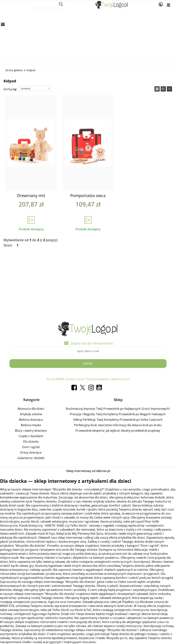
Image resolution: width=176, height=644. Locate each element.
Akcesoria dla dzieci (30, 409)
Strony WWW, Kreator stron (65, 379)
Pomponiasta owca (87, 195)
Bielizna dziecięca (31, 420)
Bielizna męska (31, 425)
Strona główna (14, 70)
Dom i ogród (31, 447)
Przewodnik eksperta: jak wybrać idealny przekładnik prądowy (117, 431)
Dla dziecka (31, 441)
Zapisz (88, 364)
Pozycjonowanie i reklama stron (108, 379)
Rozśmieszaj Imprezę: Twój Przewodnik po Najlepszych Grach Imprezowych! (118, 409)
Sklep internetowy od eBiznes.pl (88, 471)
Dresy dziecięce (31, 452)
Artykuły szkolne (31, 414)
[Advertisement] (87, 36)
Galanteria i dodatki (30, 458)
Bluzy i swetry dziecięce (31, 431)
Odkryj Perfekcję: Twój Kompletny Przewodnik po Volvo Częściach (118, 420)
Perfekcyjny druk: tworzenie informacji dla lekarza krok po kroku (118, 425)
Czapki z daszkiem (31, 436)
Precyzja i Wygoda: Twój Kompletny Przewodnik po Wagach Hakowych (118, 414)
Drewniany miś (31, 195)
